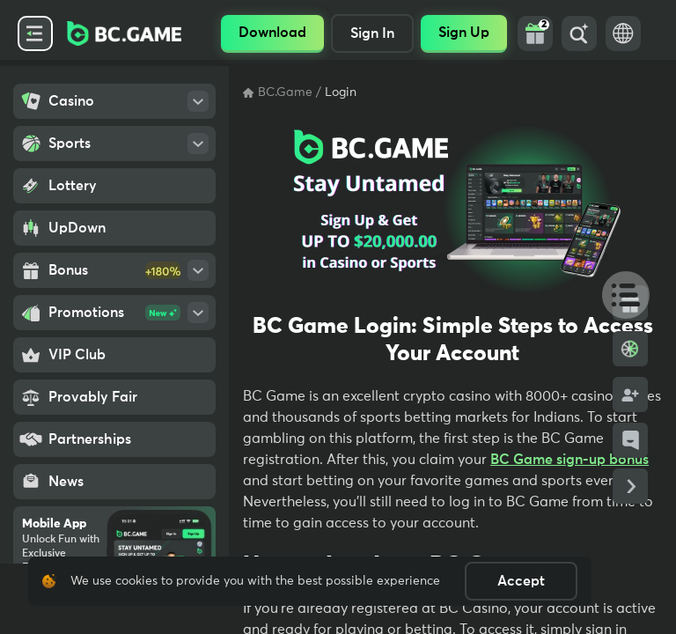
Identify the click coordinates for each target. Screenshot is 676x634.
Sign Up (463, 33)
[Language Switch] (623, 33)
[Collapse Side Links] (630, 486)
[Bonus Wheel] (630, 348)
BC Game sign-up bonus (569, 460)
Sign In (372, 33)
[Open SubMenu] (198, 102)
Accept (521, 581)
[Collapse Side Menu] (35, 33)
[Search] (579, 33)
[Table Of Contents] (618, 294)
